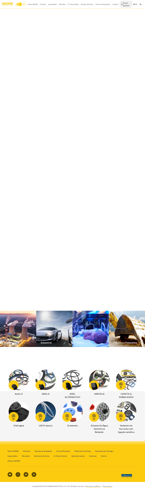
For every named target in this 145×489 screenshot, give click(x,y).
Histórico (26, 451)
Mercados (26, 456)
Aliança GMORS (14, 461)
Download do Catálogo (104, 451)
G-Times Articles (60, 456)
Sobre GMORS (13, 451)
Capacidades (13, 456)
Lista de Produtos (63, 451)
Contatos (93, 456)
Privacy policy (107, 486)
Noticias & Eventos (41, 456)
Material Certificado (83, 451)
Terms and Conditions (92, 486)
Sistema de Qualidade (43, 451)
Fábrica (104, 456)
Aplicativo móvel (78, 456)
